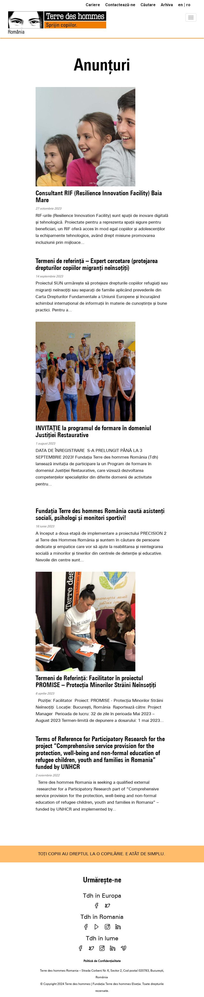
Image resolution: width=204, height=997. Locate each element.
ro (188, 4)
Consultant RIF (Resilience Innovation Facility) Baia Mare (99, 196)
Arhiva (167, 4)
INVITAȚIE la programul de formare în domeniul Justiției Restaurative (93, 431)
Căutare (148, 4)
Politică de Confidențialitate (102, 961)
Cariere (93, 4)
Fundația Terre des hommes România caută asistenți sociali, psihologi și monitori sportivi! (100, 514)
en (180, 4)
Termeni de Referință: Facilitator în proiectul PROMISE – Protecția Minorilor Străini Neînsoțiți (96, 681)
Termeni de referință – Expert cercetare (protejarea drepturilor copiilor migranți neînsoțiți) (97, 264)
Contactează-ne (120, 4)
